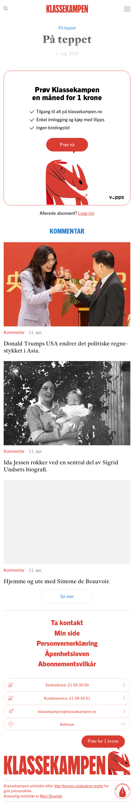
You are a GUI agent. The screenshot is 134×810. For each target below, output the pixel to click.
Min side (67, 633)
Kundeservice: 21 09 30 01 (67, 698)
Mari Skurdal (51, 795)
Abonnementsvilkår (67, 663)
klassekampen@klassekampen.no (67, 711)
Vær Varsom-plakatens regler (78, 785)
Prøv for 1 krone (103, 741)
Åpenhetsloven (67, 653)
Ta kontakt (67, 622)
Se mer (67, 596)
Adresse (66, 724)
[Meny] (127, 9)
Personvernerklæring (67, 643)
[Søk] (6, 9)
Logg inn (86, 213)
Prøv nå (67, 144)
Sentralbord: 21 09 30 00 (67, 684)
